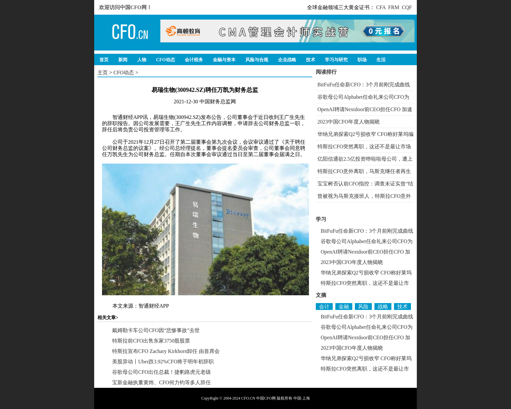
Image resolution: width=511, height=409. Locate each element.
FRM (393, 7)
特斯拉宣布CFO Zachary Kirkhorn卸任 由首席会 (166, 351)
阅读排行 (326, 72)
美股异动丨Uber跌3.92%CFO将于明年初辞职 (163, 361)
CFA (381, 7)
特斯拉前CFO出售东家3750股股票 (151, 340)
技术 (402, 306)
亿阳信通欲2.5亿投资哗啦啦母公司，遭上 (365, 159)
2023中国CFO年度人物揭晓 (348, 121)
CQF (407, 7)
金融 (344, 306)
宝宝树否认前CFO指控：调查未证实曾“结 (365, 183)
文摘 (321, 295)
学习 (321, 219)
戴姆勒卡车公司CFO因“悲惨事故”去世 (156, 330)
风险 (363, 306)
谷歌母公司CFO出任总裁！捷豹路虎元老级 (161, 372)
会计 (324, 306)
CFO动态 (123, 72)
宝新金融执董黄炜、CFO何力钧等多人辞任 (161, 382)
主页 (102, 72)
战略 (383, 306)
